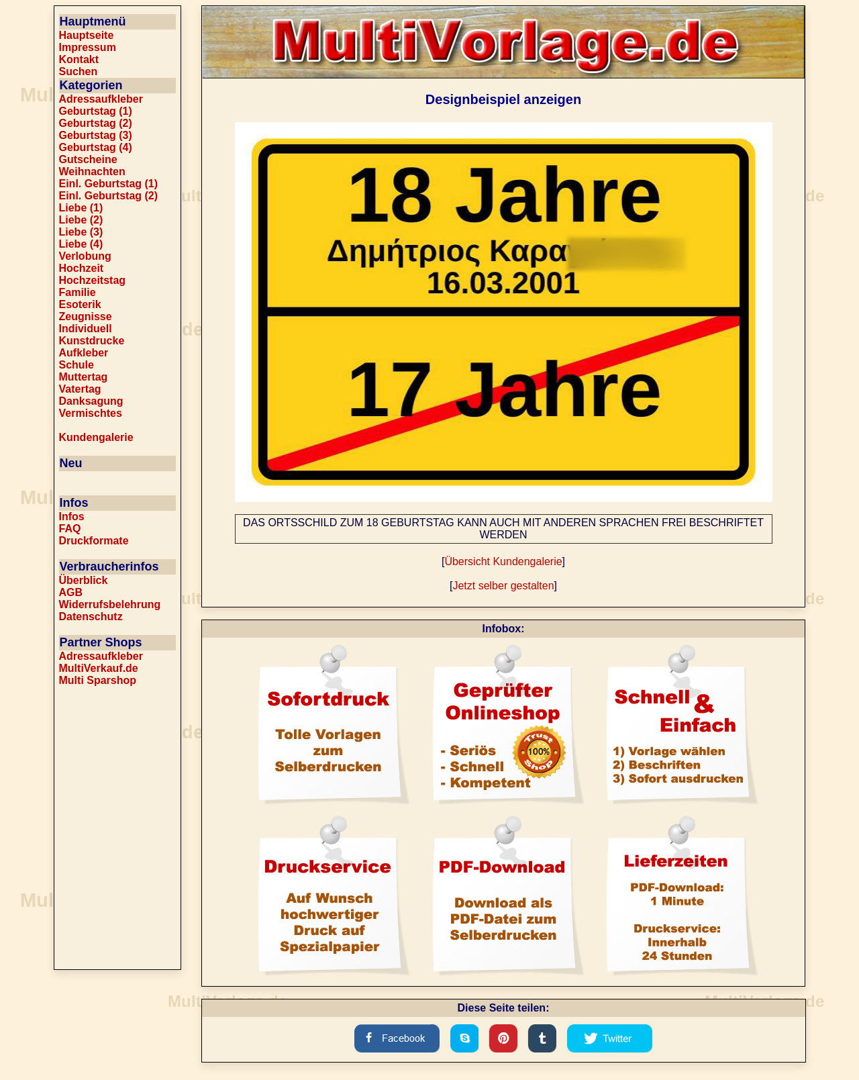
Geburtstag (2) (95, 123)
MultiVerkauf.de (98, 668)
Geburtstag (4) (95, 147)
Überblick (83, 580)
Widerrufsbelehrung (110, 604)
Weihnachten (92, 171)
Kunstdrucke (92, 340)
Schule (76, 365)
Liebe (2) (81, 220)
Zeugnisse (85, 316)
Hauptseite (86, 35)
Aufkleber (84, 352)
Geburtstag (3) (95, 135)
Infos (72, 516)
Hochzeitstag (92, 280)
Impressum (87, 47)
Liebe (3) (81, 232)
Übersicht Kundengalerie (503, 561)
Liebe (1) (81, 207)
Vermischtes (90, 413)
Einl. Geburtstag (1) (108, 183)
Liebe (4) (81, 244)
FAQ (70, 528)
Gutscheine (88, 159)
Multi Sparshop (98, 680)
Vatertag (80, 389)
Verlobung (85, 256)
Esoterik (80, 304)
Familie (77, 292)
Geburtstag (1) (95, 111)
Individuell (85, 328)
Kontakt (79, 59)
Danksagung (91, 401)
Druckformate (94, 540)
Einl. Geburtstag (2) (108, 195)
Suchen (78, 71)
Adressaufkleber (101, 99)
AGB (71, 592)
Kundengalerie (96, 437)
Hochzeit (81, 268)
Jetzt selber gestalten (503, 585)
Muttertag (83, 377)
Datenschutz (91, 616)
